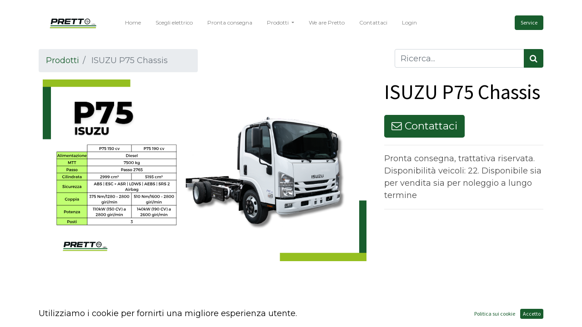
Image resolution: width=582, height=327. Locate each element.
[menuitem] (133, 22)
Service (529, 22)
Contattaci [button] (424, 125)
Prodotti (62, 60)
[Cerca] (533, 58)
